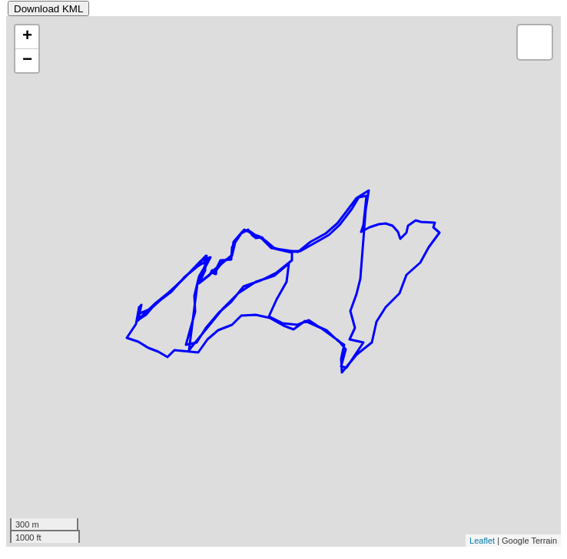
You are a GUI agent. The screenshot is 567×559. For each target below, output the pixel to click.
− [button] (27, 60)
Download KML (48, 9)
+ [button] (27, 36)
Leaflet (482, 540)
